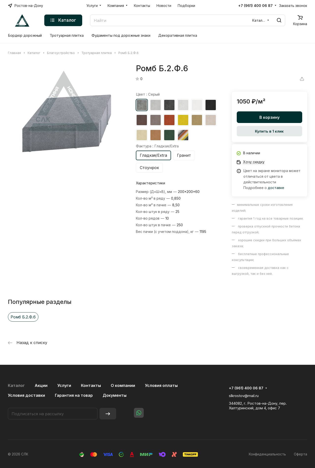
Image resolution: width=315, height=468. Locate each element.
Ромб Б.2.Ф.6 (23, 316)
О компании (123, 385)
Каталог (16, 385)
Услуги (64, 385)
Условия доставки (26, 395)
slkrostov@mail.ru (244, 395)
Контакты (91, 385)
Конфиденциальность (267, 454)
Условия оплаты (161, 385)
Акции (41, 385)
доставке (276, 188)
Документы (114, 395)
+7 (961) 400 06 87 (255, 5)
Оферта (300, 454)
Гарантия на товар (74, 395)
